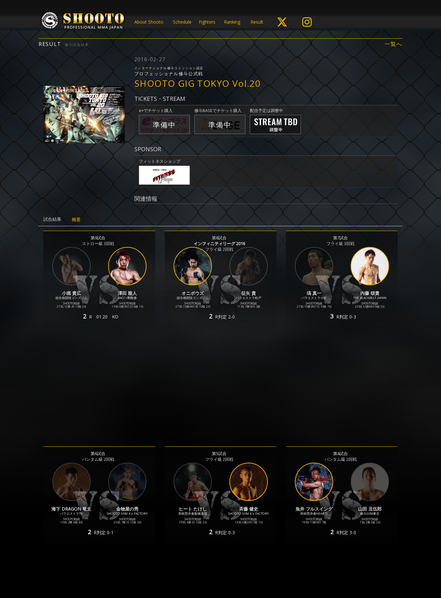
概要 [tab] (76, 219)
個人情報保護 (179, 568)
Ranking (232, 22)
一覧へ (393, 44)
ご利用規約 (209, 568)
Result (256, 22)
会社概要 (266, 568)
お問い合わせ (238, 568)
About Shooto (148, 22)
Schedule (182, 22)
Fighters (207, 22)
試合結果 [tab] (52, 219)
